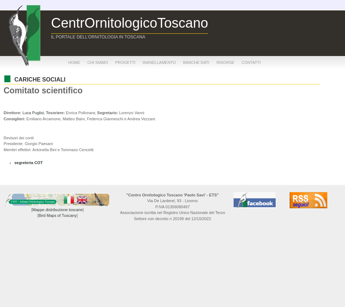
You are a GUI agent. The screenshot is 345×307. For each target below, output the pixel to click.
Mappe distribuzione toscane (57, 210)
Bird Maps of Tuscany (57, 215)
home (74, 62)
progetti (125, 62)
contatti (251, 62)
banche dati (196, 62)
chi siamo (97, 62)
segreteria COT (28, 163)
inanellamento (159, 62)
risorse (226, 62)
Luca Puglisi (33, 113)
